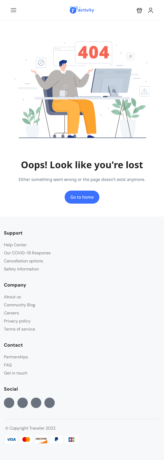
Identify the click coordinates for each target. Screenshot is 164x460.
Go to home (82, 197)
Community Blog (19, 305)
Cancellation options (23, 261)
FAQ (8, 365)
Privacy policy (17, 321)
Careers (11, 313)
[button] (139, 10)
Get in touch (15, 373)
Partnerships (16, 357)
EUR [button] (75, 8)
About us (12, 297)
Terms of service (19, 329)
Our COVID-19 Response (27, 253)
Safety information (21, 269)
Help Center (15, 245)
